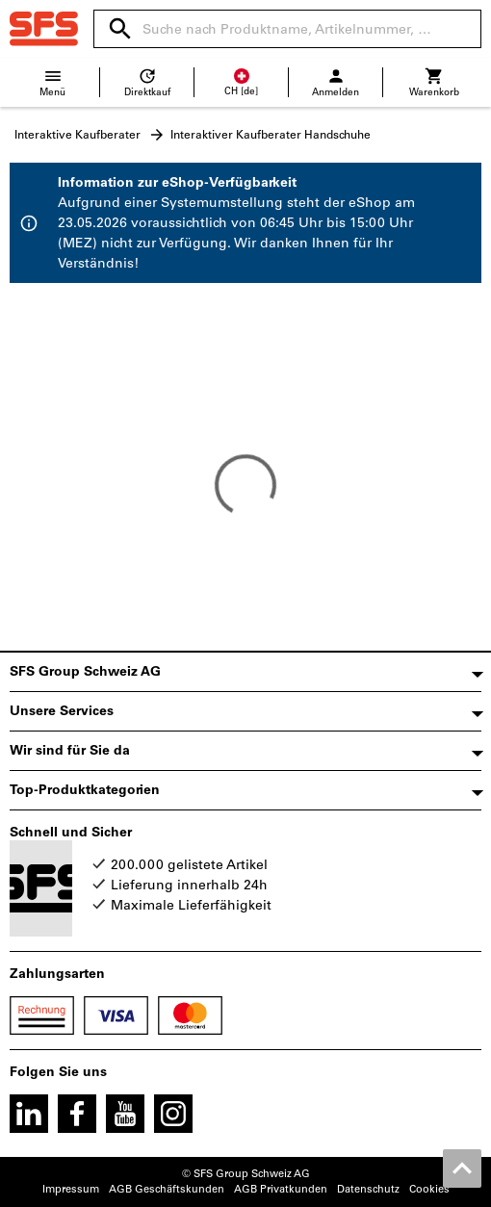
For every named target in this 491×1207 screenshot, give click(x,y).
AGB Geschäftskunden (166, 1189)
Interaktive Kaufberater (77, 134)
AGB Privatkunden (280, 1189)
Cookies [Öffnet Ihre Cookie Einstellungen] (429, 1189)
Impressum (70, 1189)
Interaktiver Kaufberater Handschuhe (270, 134)
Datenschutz (368, 1189)
